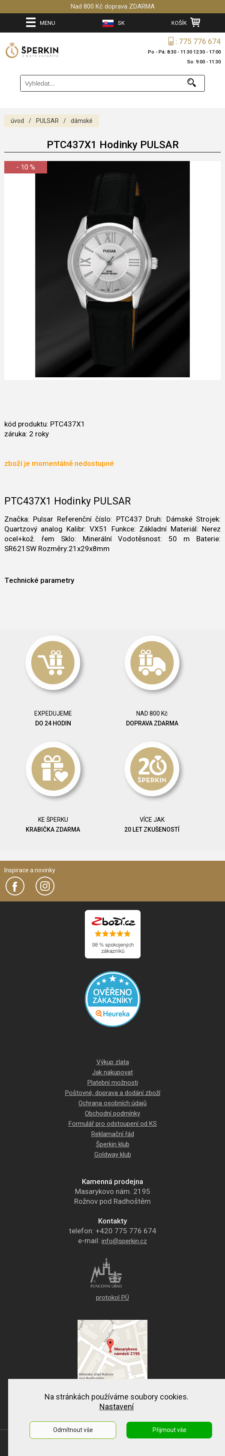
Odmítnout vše (73, 1429)
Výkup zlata (112, 1062)
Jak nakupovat (112, 1072)
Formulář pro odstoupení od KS (113, 1124)
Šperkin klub (112, 1144)
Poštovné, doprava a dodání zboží (112, 1093)
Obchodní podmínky (112, 1113)
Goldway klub (112, 1154)
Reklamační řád (112, 1134)
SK (113, 23)
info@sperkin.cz (124, 1241)
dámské (82, 120)
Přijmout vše (169, 1429)
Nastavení (116, 1406)
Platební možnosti (112, 1082)
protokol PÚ (112, 1297)
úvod (17, 120)
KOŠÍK (185, 22)
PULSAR (47, 120)
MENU (40, 22)
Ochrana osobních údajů (112, 1103)
